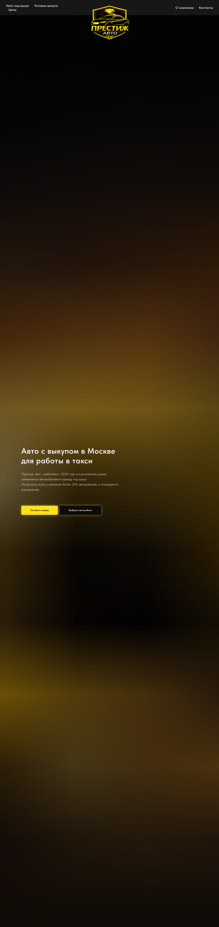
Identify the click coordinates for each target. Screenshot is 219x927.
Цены (12, 10)
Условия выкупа (46, 6)
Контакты (206, 8)
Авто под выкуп (17, 6)
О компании (184, 8)
